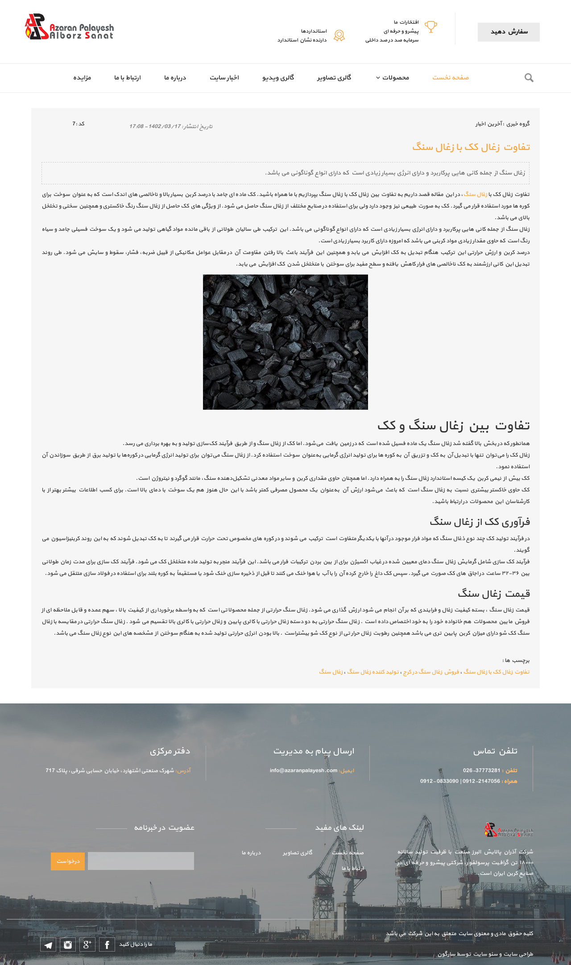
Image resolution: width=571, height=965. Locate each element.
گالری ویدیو (278, 78)
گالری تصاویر (334, 78)
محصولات (395, 78)
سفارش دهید (508, 32)
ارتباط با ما (127, 78)
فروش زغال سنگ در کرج (431, 672)
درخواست (67, 861)
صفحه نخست (450, 78)
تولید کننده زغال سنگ (373, 672)
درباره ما (175, 78)
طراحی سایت (517, 954)
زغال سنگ (475, 194)
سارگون (446, 954)
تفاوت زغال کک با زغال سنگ (496, 672)
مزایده (82, 78)
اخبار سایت (224, 78)
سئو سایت (485, 954)
